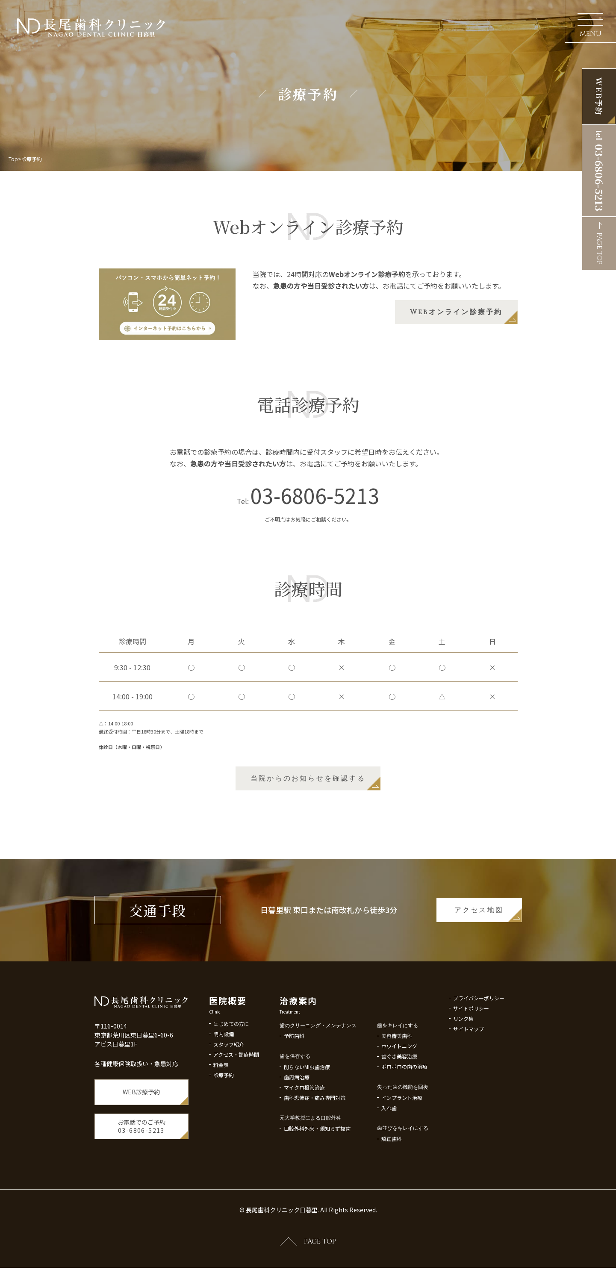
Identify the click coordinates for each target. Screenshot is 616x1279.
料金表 (221, 1083)
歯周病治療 (296, 1102)
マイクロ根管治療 (304, 1113)
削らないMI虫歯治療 (307, 1092)
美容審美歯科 (396, 1061)
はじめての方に (231, 1042)
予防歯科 (294, 1061)
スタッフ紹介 (228, 1062)
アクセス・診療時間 (236, 1072)
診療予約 (223, 1093)
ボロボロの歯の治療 (404, 1092)
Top (13, 158)
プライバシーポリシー (478, 1023)
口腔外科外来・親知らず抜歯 (317, 1154)
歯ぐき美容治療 (399, 1081)
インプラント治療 (401, 1123)
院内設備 (223, 1052)
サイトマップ (468, 1054)
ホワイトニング (399, 1071)
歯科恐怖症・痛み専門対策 (314, 1123)
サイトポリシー (471, 1033)
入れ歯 (389, 1133)
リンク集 (463, 1044)
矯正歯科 (391, 1164)
